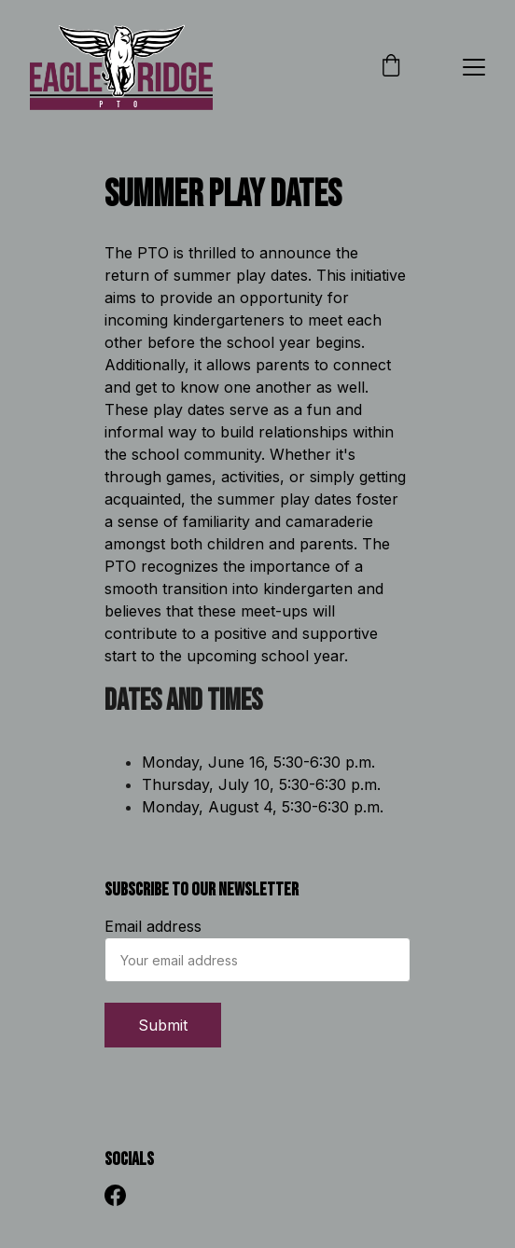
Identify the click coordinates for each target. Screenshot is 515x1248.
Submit (163, 1025)
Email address (153, 926)
